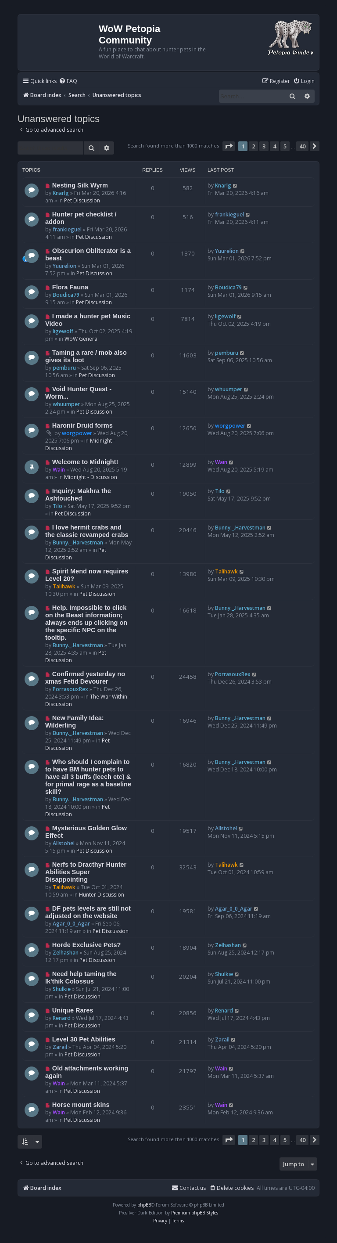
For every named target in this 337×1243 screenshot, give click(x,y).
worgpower (77, 433)
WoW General (82, 338)
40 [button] (302, 146)
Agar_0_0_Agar (71, 923)
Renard (62, 1018)
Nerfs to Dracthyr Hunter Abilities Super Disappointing (85, 872)
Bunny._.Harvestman (78, 542)
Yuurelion (64, 266)
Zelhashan (66, 952)
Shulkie (62, 989)
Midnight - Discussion (90, 477)
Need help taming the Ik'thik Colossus (81, 977)
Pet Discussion (82, 200)
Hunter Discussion (101, 894)
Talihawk (64, 586)
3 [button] (263, 146)
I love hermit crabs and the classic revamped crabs (87, 531)
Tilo (57, 506)
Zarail (60, 1047)
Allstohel (64, 843)
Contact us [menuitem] (189, 1188)
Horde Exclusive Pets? (86, 944)
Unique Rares (72, 1010)
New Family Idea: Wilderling (74, 721)
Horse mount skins (81, 1104)
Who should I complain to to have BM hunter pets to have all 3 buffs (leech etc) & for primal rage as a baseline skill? (88, 776)
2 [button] (253, 146)
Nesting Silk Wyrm (80, 185)
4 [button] (274, 146)
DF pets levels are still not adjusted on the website (88, 912)
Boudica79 (66, 295)
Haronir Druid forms (82, 425)
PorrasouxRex (70, 689)
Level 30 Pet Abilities (83, 1039)
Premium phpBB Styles (194, 1213)
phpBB (144, 1205)
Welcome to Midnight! (85, 461)
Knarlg (61, 193)
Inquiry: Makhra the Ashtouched (78, 494)
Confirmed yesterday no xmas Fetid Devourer (85, 677)
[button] (228, 146)
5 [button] (285, 146)
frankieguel (67, 229)
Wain (59, 469)
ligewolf (63, 331)
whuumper (66, 404)
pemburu (64, 367)
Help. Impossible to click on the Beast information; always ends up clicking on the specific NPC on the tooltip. (86, 622)
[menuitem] (68, 81)
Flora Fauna (70, 287)
